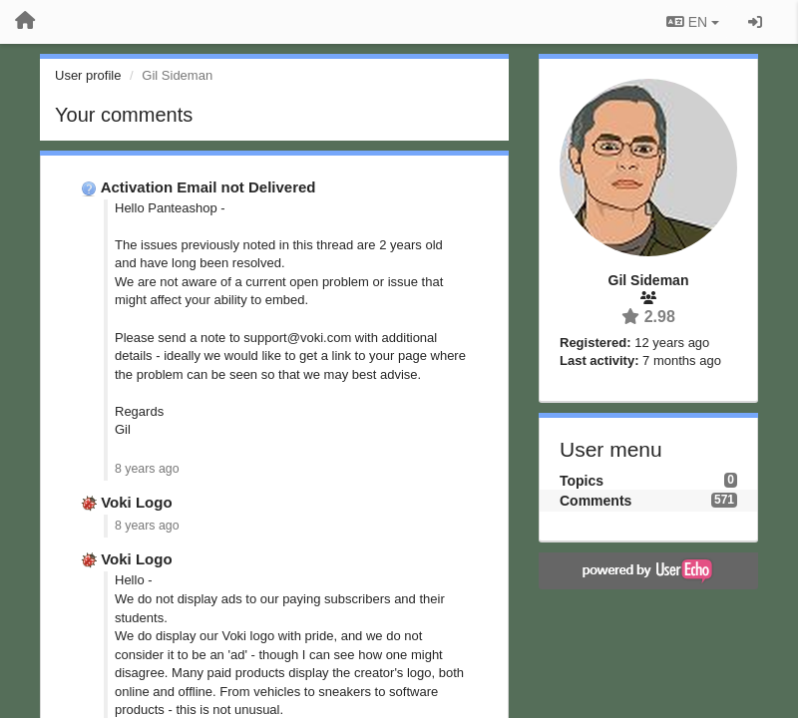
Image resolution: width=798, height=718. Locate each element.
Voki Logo (136, 502)
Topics (581, 481)
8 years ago (147, 469)
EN (692, 22)
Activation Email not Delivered (208, 187)
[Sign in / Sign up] (755, 22)
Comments (595, 501)
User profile (88, 75)
